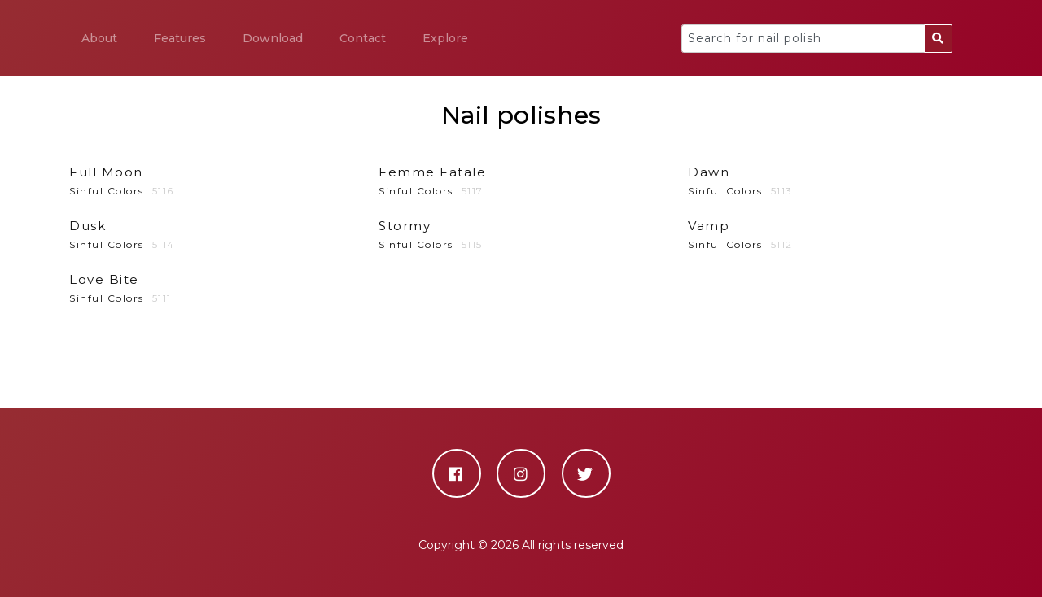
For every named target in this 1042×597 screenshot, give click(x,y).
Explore (445, 38)
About (99, 38)
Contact (362, 38)
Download (273, 38)
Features (180, 38)
